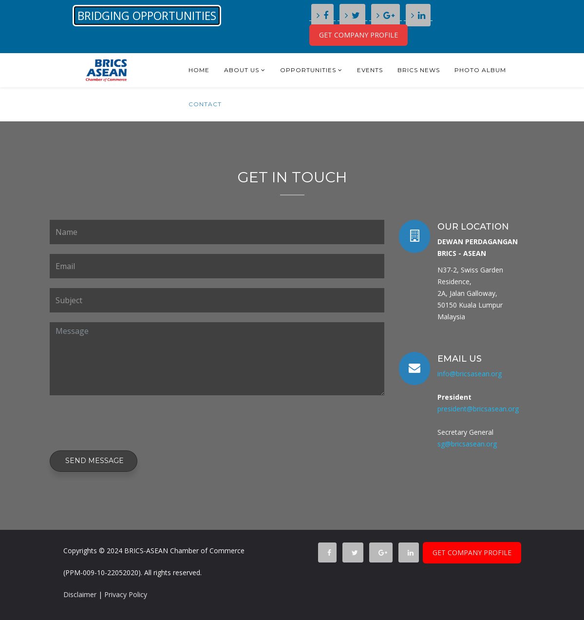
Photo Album (480, 70)
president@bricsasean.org (478, 408)
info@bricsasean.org (469, 373)
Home (198, 70)
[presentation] (124, 424)
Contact (205, 104)
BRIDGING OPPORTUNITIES (146, 15)
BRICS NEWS (418, 70)
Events (370, 70)
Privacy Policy (125, 594)
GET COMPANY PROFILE (358, 34)
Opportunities (308, 70)
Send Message (93, 460)
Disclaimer (79, 594)
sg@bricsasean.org (467, 443)
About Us (241, 70)
